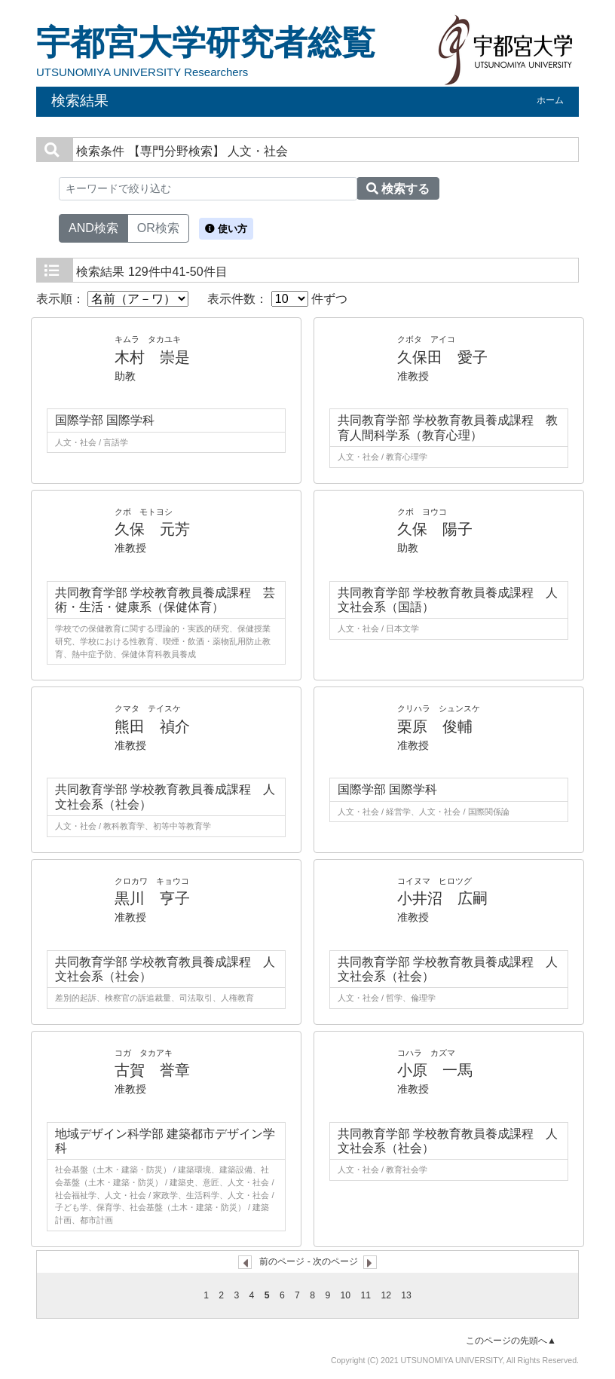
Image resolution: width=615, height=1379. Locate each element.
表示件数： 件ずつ (277, 299)
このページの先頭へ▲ (511, 1340)
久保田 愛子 (442, 357)
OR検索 (158, 226)
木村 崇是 (152, 357)
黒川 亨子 (152, 898)
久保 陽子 (435, 529)
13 (406, 1295)
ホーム (550, 100)
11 (365, 1295)
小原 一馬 (435, 1070)
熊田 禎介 (152, 726)
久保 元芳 (152, 529)
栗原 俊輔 (435, 726)
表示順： (112, 299)
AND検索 (93, 226)
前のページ (281, 1261)
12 (386, 1295)
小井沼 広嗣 (442, 898)
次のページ (335, 1261)
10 (346, 1295)
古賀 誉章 (152, 1070)
